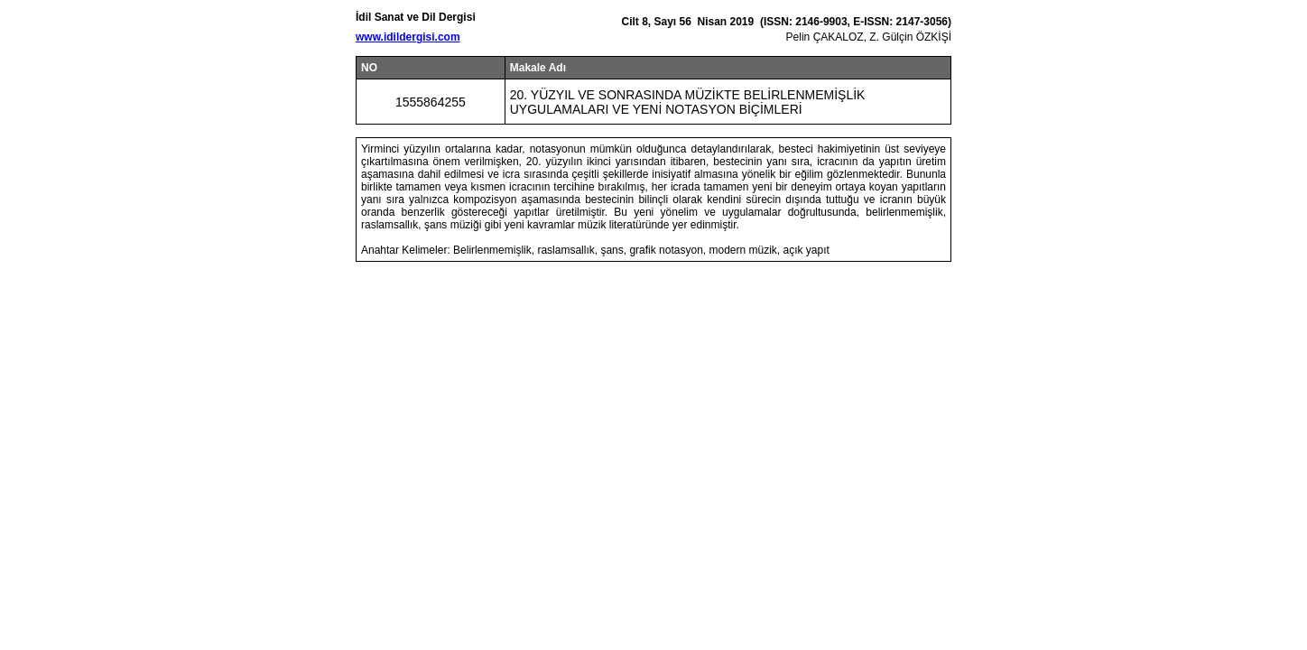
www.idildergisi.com (408, 37)
